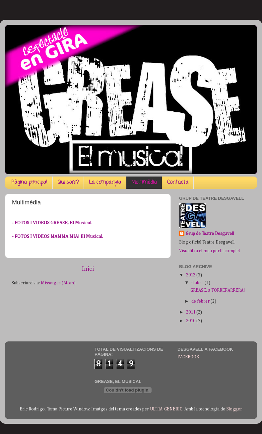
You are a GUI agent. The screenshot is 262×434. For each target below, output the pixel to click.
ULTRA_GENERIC (166, 409)
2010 (191, 321)
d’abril (198, 282)
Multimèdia (144, 182)
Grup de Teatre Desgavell (210, 233)
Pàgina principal (29, 182)
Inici (88, 269)
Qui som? (68, 182)
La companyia (105, 182)
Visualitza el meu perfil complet (209, 251)
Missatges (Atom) (58, 283)
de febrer (201, 301)
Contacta (177, 182)
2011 (191, 312)
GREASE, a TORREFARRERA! (217, 290)
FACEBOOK (188, 357)
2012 (191, 275)
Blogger (234, 409)
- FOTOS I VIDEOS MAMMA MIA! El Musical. (57, 236)
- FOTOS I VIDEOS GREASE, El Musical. (52, 222)
